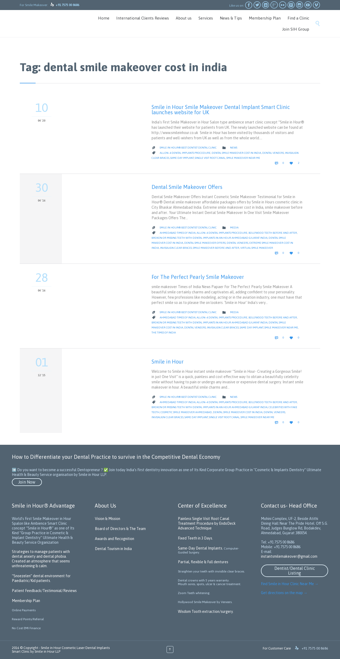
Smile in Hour (168, 362)
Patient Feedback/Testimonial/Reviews (44, 591)
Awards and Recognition (114, 539)
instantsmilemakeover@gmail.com (289, 556)
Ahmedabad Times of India (178, 232)
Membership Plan (26, 601)
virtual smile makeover (256, 247)
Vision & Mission (107, 519)
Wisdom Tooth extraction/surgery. (206, 611)
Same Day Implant (182, 157)
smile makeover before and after (216, 247)
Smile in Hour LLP (47, 651)
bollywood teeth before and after (273, 232)
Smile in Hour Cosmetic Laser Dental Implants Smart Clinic (61, 649)
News (233, 147)
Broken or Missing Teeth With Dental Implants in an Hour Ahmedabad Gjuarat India (210, 237)
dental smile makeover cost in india (236, 152)
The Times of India (164, 332)
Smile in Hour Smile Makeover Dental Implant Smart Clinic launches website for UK (221, 109)
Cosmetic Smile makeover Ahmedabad (186, 412)
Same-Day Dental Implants (200, 548)
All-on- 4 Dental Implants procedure (185, 152)
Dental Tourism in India (113, 549)
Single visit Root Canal (210, 157)
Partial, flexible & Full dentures (203, 562)
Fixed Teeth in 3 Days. (195, 538)
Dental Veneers (273, 152)
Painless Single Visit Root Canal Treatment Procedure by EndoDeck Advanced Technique (207, 523)
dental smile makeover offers (205, 242)
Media (234, 227)
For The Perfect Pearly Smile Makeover (198, 277)
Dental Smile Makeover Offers (187, 187)
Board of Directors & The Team (120, 529)
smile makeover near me (243, 157)
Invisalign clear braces (176, 247)
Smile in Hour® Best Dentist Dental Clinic (188, 147)
